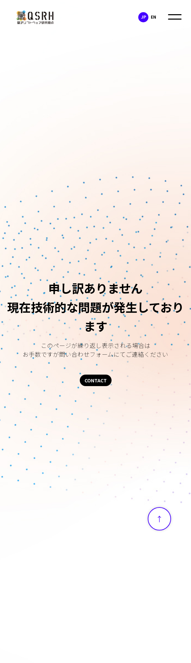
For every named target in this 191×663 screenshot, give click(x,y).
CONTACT (96, 380)
